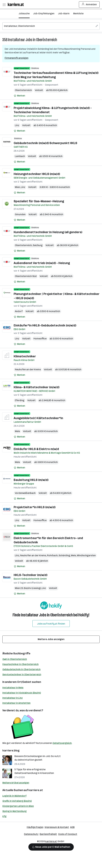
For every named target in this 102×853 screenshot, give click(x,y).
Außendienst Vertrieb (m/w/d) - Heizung (42, 263)
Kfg (4, 816)
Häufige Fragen (35, 827)
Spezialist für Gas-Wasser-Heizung (39, 201)
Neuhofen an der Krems (28, 369)
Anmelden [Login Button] (89, 4)
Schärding (64, 555)
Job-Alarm (64, 13)
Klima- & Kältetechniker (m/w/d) (36, 387)
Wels (17, 431)
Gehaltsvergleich (62, 743)
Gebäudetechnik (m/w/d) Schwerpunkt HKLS (45, 143)
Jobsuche (24, 13)
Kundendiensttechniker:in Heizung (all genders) (48, 232)
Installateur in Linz (12, 697)
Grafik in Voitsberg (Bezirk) (17, 800)
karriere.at (35, 790)
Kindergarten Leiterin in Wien (18, 806)
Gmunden (20, 214)
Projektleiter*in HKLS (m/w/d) (34, 507)
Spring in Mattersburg (14, 811)
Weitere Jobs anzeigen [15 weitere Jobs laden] (51, 639)
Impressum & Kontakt (57, 827)
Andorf (19, 311)
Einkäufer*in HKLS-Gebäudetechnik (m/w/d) (45, 325)
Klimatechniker (25, 356)
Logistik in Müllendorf (14, 795)
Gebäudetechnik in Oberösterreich (21, 669)
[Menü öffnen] (4, 4)
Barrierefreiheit (48, 834)
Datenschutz (31, 834)
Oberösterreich (46, 39)
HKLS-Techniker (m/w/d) (30, 575)
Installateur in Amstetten (16, 703)
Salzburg (38, 245)
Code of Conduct (67, 834)
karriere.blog (11, 750)
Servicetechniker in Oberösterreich (21, 674)
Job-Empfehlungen (43, 13)
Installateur (16, 39)
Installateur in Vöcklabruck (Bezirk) (21, 692)
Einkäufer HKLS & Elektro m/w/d (36, 449)
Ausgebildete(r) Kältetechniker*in (38, 418)
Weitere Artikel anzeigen (15, 782)
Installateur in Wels (12, 687)
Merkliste (78, 13)
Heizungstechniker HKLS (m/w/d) (37, 174)
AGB (72, 827)
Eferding (19, 400)
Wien (17, 187)
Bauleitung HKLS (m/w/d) (31, 480)
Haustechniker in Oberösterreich (20, 664)
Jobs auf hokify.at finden (51, 623)
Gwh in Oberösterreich (14, 659)
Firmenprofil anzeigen (16, 58)
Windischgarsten (86, 555)
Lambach (20, 156)
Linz (17, 125)
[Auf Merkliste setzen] (19, 96)
